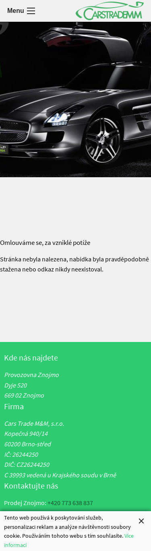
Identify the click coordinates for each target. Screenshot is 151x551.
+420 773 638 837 (70, 503)
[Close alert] (141, 521)
